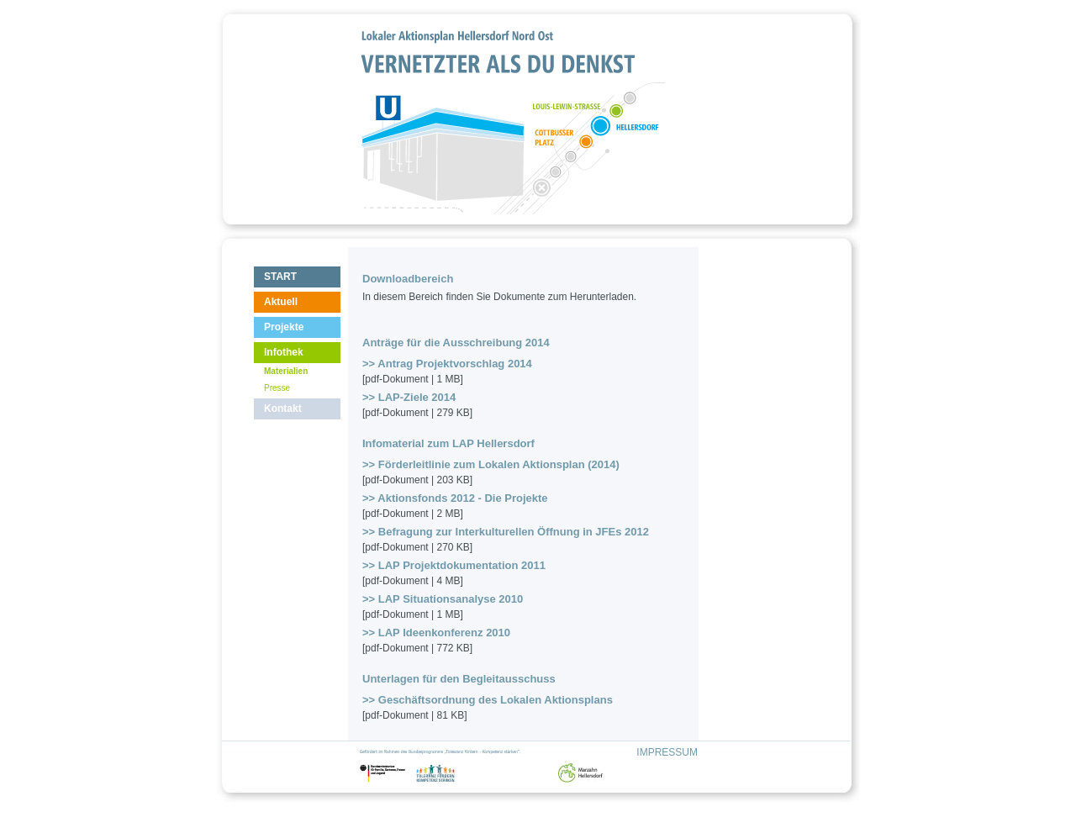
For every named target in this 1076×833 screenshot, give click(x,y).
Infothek (283, 352)
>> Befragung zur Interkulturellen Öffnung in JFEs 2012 (505, 531)
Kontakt (283, 408)
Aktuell (281, 302)
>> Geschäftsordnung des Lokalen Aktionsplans (487, 699)
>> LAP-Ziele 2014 (409, 397)
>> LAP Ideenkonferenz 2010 (436, 632)
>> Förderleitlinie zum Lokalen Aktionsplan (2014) (491, 464)
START (280, 276)
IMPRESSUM (667, 752)
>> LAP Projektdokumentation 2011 (454, 565)
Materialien (286, 371)
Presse (277, 388)
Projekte (283, 327)
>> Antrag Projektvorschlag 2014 (447, 363)
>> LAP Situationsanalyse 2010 (442, 599)
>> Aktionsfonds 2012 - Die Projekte (455, 498)
